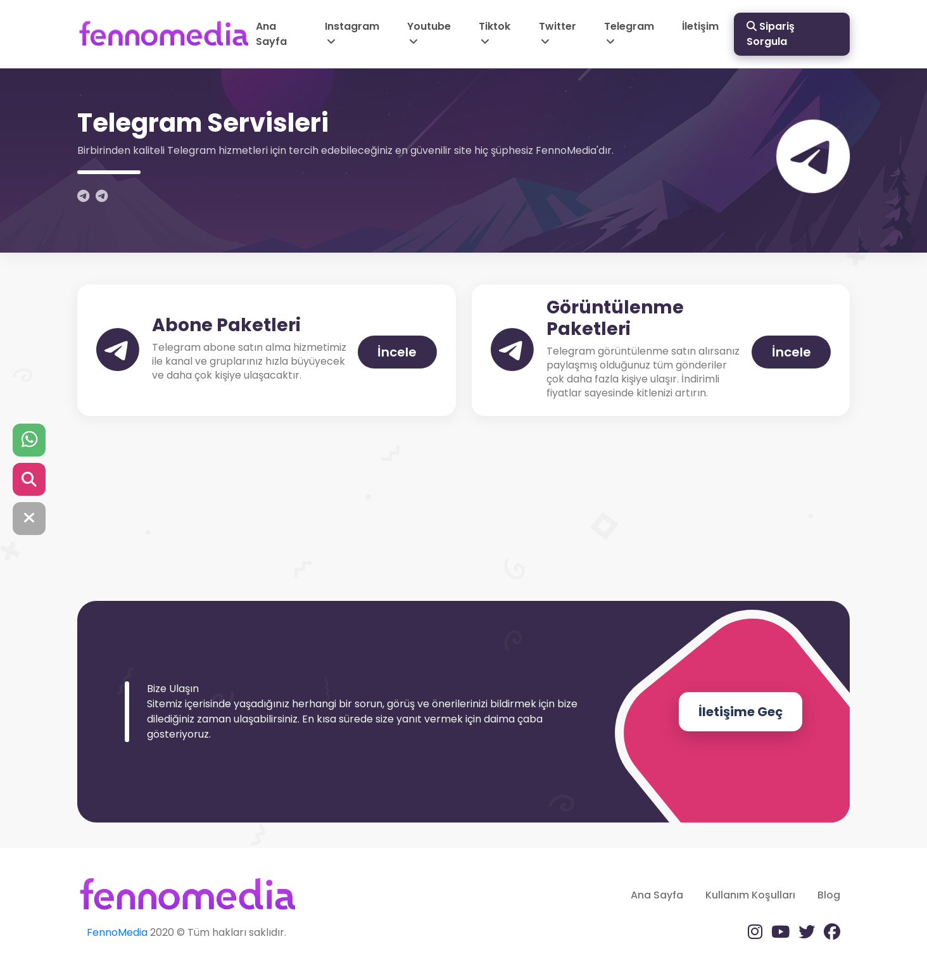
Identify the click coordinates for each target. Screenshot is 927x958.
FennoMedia (117, 932)
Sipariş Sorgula (771, 34)
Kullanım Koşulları (750, 895)
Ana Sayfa (271, 34)
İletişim (700, 26)
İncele (397, 352)
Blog (828, 895)
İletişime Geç (740, 712)
